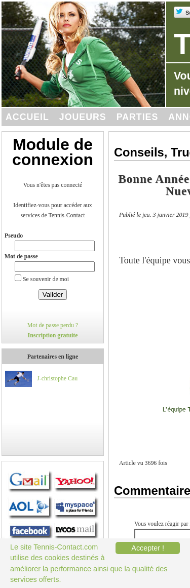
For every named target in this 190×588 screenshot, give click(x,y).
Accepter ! (147, 548)
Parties (138, 117)
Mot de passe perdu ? (53, 325)
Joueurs (82, 117)
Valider (53, 294)
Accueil (27, 117)
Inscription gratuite (53, 335)
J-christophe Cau (57, 378)
